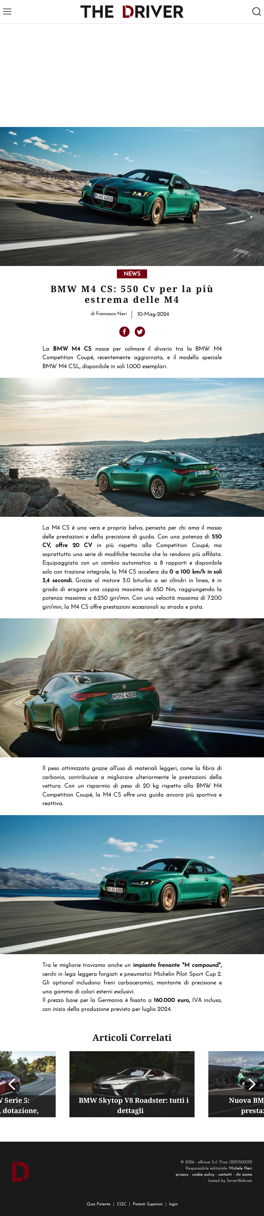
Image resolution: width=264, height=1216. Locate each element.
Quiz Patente (98, 1204)
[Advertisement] (132, 75)
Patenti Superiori (148, 1204)
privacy (182, 1175)
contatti (225, 1175)
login (173, 1204)
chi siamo (244, 1175)
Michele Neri (240, 1168)
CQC (121, 1204)
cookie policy (203, 1175)
